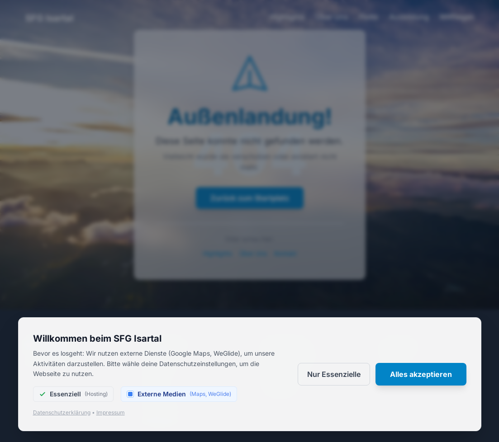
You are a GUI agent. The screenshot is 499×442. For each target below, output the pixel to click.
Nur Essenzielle (334, 374)
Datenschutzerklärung (61, 412)
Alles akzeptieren (421, 374)
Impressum (110, 412)
